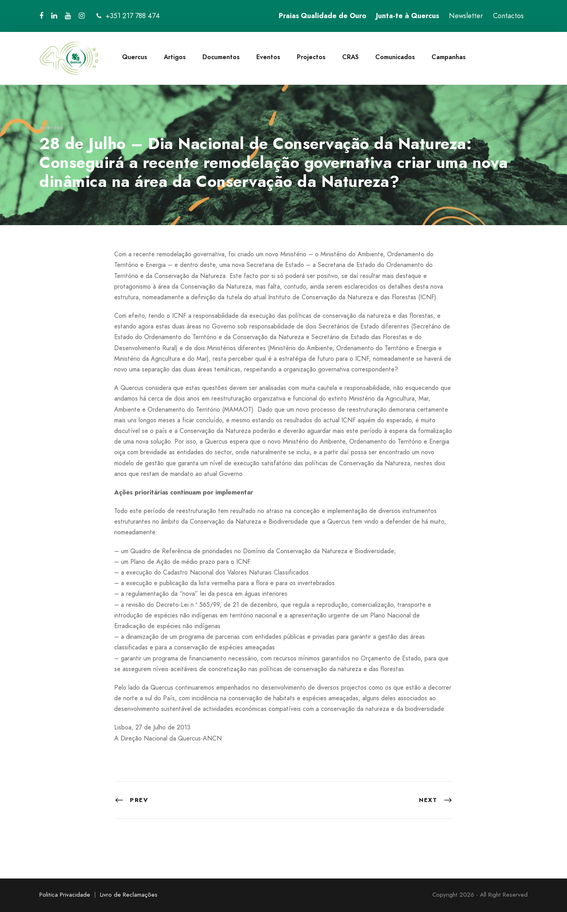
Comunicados (395, 57)
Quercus (134, 57)
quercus (51, 127)
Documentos (221, 57)
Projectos (311, 57)
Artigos (175, 57)
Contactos (508, 16)
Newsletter (466, 16)
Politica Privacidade (64, 894)
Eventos (268, 57)
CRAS (350, 57)
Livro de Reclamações (129, 894)
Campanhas (449, 57)
